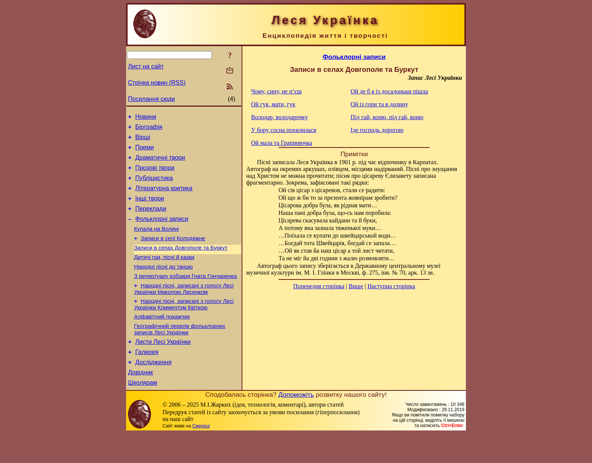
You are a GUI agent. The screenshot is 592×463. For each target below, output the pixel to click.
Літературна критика (163, 197)
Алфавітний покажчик (162, 339)
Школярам (142, 412)
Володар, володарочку (279, 117)
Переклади (150, 220)
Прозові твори (154, 174)
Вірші (142, 140)
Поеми (144, 152)
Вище (355, 286)
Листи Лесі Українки (163, 367)
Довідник (140, 401)
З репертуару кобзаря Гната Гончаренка (185, 295)
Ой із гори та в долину (380, 104)
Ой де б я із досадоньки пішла (389, 91)
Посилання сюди (151, 99)
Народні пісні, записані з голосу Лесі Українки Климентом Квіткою (184, 326)
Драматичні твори (160, 163)
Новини (145, 118)
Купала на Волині (156, 242)
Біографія (148, 129)
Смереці (201, 455)
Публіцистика (154, 186)
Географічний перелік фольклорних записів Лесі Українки (179, 353)
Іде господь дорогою (377, 130)
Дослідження (153, 389)
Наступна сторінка (391, 286)
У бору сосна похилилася (283, 130)
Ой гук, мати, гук (273, 104)
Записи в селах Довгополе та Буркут (180, 264)
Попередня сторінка (318, 286)
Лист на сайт (146, 66)
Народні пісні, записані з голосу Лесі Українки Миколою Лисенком (184, 309)
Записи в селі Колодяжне (173, 253)
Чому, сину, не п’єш (276, 91)
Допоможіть (296, 424)
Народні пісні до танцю (163, 285)
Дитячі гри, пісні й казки (164, 274)
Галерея (146, 378)
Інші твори (149, 208)
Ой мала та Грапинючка (281, 143)
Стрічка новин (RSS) (156, 82)
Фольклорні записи (161, 231)
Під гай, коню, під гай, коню (387, 117)
